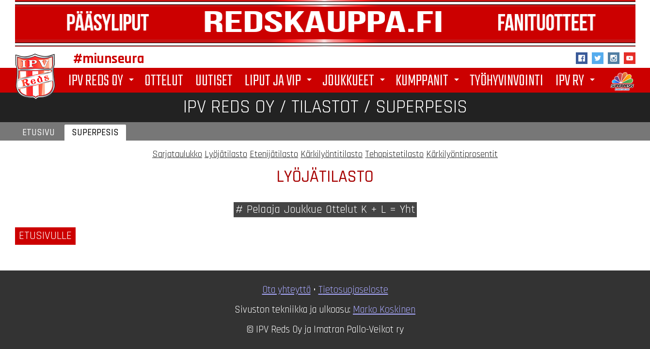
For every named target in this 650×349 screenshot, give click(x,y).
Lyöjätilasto (226, 154)
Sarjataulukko (177, 154)
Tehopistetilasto (394, 154)
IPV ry (576, 81)
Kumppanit (429, 81)
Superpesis (95, 133)
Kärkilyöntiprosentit (462, 154)
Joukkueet (355, 81)
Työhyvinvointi (506, 80)
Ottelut (163, 80)
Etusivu (38, 133)
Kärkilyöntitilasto (332, 154)
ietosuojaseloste (355, 290)
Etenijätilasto (274, 154)
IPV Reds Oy (102, 81)
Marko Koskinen (384, 309)
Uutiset (214, 80)
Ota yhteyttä (286, 290)
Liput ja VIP (280, 81)
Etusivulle (45, 236)
